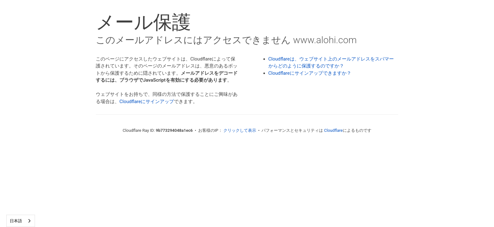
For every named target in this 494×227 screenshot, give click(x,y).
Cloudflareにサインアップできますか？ (309, 73)
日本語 (16, 220)
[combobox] (20, 221)
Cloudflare (333, 130)
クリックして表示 (239, 130)
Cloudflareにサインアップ (146, 101)
